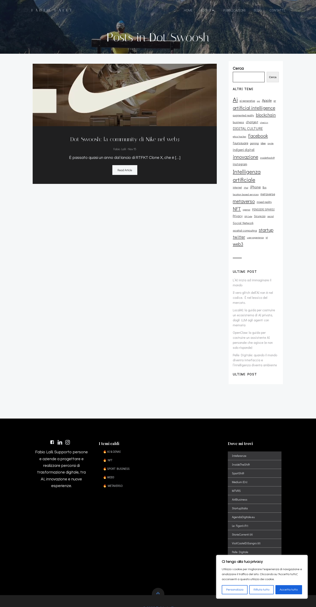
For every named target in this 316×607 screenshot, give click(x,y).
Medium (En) (240, 464)
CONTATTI (277, 11)
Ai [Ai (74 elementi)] (234, 104)
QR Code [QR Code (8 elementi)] (248, 214)
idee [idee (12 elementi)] (245, 148)
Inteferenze (240, 438)
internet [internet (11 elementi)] (236, 185)
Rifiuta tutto (261, 589)
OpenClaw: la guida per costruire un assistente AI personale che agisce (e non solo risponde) (255, 318)
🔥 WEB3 (110, 460)
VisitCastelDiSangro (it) (247, 526)
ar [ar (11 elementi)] (274, 105)
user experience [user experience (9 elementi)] (240, 235)
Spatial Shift (240, 543)
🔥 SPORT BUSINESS (117, 451)
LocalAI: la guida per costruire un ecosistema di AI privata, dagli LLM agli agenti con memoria (255, 301)
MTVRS (237, 473)
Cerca (274, 81)
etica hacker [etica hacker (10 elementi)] (271, 133)
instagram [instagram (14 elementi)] (239, 162)
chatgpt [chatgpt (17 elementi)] (251, 126)
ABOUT (208, 11)
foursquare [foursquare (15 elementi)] (261, 141)
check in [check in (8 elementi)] (263, 127)
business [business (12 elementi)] (237, 127)
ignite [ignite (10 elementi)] (253, 147)
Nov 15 (132, 148)
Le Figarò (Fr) (241, 508)
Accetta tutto (289, 589)
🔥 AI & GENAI (113, 434)
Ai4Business (240, 482)
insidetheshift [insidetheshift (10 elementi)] (266, 155)
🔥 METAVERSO (114, 468)
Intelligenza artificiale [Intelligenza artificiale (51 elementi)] (246, 173)
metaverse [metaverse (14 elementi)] (267, 192)
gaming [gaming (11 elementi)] (236, 148)
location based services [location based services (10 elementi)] (245, 192)
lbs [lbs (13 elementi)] (264, 185)
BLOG (257, 11)
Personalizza (234, 589)
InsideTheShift (241, 447)
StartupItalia (240, 491)
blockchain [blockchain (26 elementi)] (265, 119)
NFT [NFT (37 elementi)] (236, 206)
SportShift (239, 456)
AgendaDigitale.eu (244, 499)
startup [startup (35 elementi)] (239, 227)
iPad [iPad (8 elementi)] (245, 185)
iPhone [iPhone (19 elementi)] (254, 184)
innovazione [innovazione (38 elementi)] (245, 154)
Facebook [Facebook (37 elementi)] (242, 140)
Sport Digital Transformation (250, 552)
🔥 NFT (109, 443)
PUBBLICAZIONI (234, 11)
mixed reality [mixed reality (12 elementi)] (263, 200)
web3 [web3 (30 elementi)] (260, 235)
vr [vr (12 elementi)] (252, 235)
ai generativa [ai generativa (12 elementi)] (246, 105)
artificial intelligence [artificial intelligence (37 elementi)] (253, 112)
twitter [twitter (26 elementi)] (255, 228)
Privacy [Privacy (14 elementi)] (237, 214)
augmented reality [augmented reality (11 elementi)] (242, 120)
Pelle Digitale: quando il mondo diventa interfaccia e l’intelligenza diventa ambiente (254, 336)
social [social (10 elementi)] (270, 214)
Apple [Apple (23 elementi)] (266, 104)
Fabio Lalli (119, 148)
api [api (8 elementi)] (257, 105)
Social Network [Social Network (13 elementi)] (242, 221)
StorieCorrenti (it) (243, 517)
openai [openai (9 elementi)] (246, 207)
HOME (188, 11)
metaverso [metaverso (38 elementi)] (243, 199)
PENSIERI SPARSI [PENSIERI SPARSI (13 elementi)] (263, 207)
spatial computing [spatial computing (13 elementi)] (267, 221)
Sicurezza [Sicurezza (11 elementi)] (259, 214)
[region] (262, 577)
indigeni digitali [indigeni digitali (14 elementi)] (268, 147)
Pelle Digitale (241, 534)
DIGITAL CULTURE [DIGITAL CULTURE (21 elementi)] (247, 133)
